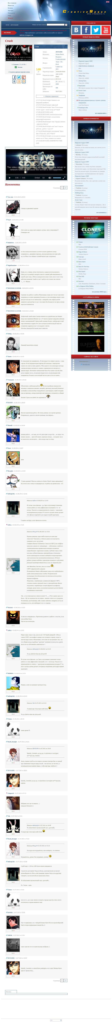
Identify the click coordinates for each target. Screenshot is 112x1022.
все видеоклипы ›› (101, 113)
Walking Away (79, 193)
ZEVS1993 (35, 748)
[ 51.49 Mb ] (18, 64)
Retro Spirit (82, 261)
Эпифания (82, 95)
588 (57, 87)
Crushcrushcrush (61, 59)
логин (7, 25)
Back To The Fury (84, 266)
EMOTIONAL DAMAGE (86, 66)
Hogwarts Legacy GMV (86, 61)
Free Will (81, 276)
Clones (81, 242)
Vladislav (78, 188)
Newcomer (79, 164)
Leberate (78, 145)
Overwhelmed (79, 185)
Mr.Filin (78, 154)
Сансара (81, 257)
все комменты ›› (102, 212)
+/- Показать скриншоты (50, 96)
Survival (81, 281)
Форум (10, 18)
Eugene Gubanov (81, 178)
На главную (12, 3)
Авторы (10, 10)
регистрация (14, 25)
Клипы (10, 8)
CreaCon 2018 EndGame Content (88, 247)
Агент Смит (82, 90)
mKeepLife (35, 649)
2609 (57, 84)
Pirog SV (35, 531)
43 (56, 81)
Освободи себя (83, 107)
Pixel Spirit (82, 271)
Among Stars (82, 80)
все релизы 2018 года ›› (99, 291)
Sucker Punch (60, 54)
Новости (11, 5)
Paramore (58, 57)
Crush (37, 46)
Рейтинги (11, 13)
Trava (80, 71)
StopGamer (82, 85)
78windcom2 (86, 364)
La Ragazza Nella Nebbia (86, 286)
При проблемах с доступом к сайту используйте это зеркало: (44, 33)
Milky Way (82, 76)
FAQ (9, 15)
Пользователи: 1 (84, 361)
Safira (34, 500)
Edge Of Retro (83, 252)
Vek (33, 703)
